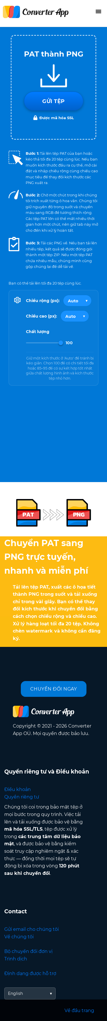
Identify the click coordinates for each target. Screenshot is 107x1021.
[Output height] (74, 316)
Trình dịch (15, 959)
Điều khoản (17, 789)
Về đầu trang (79, 1010)
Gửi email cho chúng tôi (31, 929)
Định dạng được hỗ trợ (30, 973)
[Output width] (77, 300)
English (15, 993)
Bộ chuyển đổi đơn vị (28, 951)
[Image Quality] (44, 342)
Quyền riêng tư (21, 797)
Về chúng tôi (19, 936)
